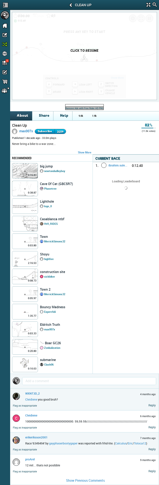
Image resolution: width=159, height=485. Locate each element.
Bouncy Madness (52, 307)
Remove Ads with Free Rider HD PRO (84, 108)
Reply (152, 405)
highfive (49, 259)
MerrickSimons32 (54, 241)
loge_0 (48, 206)
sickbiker (49, 276)
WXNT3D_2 (32, 393)
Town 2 (45, 289)
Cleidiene (31, 399)
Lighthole (47, 201)
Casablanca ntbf (52, 219)
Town (44, 236)
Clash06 (49, 364)
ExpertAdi (50, 311)
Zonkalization (52, 347)
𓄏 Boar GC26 (50, 343)
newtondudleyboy (54, 171)
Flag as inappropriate (25, 405)
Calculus (120, 443)
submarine (48, 359)
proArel (30, 459)
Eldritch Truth (50, 324)
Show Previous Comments (85, 480)
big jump (46, 166)
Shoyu (44, 254)
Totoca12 (140, 443)
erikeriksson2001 (36, 437)
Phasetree (50, 188)
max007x (26, 131)
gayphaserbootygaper (63, 443)
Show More (84, 152)
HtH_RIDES (51, 223)
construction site (52, 272)
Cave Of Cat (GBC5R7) (56, 184)
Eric (130, 443)
